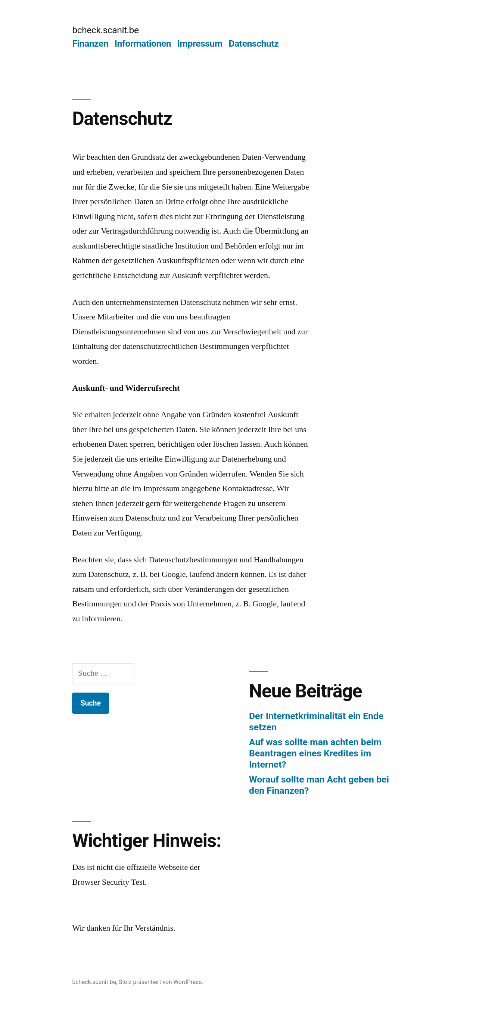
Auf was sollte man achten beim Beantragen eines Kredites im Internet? (315, 753)
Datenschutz (254, 43)
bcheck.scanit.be (105, 30)
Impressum (199, 43)
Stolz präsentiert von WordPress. (161, 982)
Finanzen (90, 43)
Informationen (143, 43)
